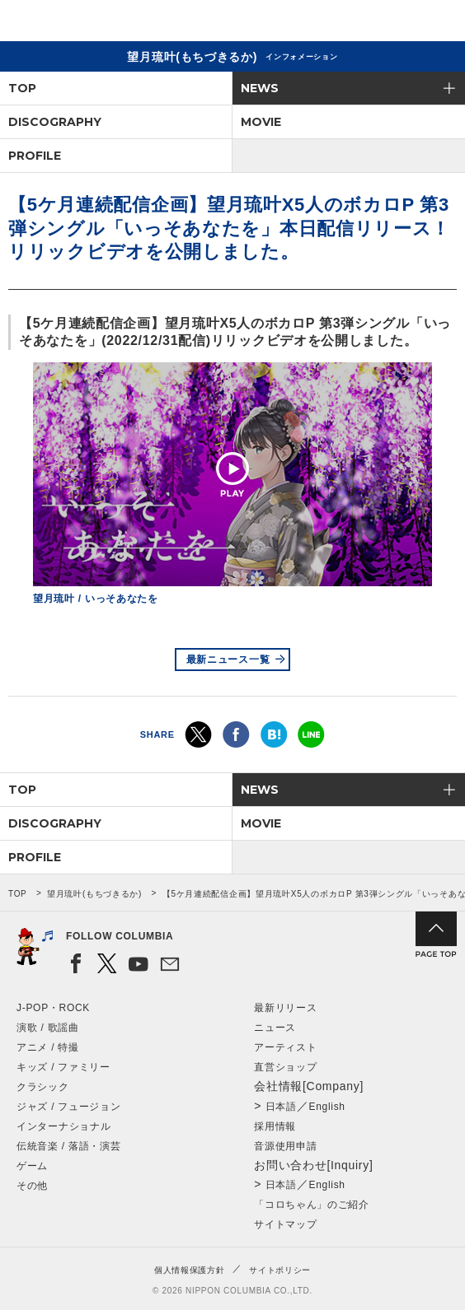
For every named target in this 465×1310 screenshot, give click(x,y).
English (326, 1106)
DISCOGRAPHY (54, 121)
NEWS (260, 88)
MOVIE (261, 121)
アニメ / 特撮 (47, 1047)
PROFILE (34, 155)
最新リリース (285, 1008)
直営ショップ (285, 1067)
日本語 (281, 1106)
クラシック (42, 1087)
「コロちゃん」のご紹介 (311, 1204)
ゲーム (32, 1166)
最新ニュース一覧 (228, 659)
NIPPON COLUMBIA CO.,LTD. (90, 21)
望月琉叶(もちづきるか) (94, 893)
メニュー (438, 23)
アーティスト (285, 1047)
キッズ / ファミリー (63, 1067)
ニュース (275, 1027)
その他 (32, 1185)
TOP (22, 88)
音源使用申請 (285, 1146)
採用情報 (275, 1126)
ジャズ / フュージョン (68, 1106)
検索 (395, 23)
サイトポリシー (280, 1270)
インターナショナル (63, 1126)
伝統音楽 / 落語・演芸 (68, 1146)
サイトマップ (285, 1224)
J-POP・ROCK (53, 1008)
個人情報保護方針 (189, 1270)
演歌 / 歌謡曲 (47, 1027)
